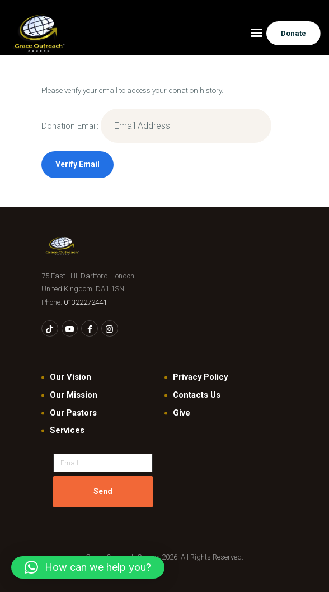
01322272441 (85, 302)
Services (67, 430)
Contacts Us (196, 395)
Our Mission (73, 395)
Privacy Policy (200, 377)
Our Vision (70, 377)
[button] (87, 567)
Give (181, 413)
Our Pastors (73, 413)
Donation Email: (69, 126)
